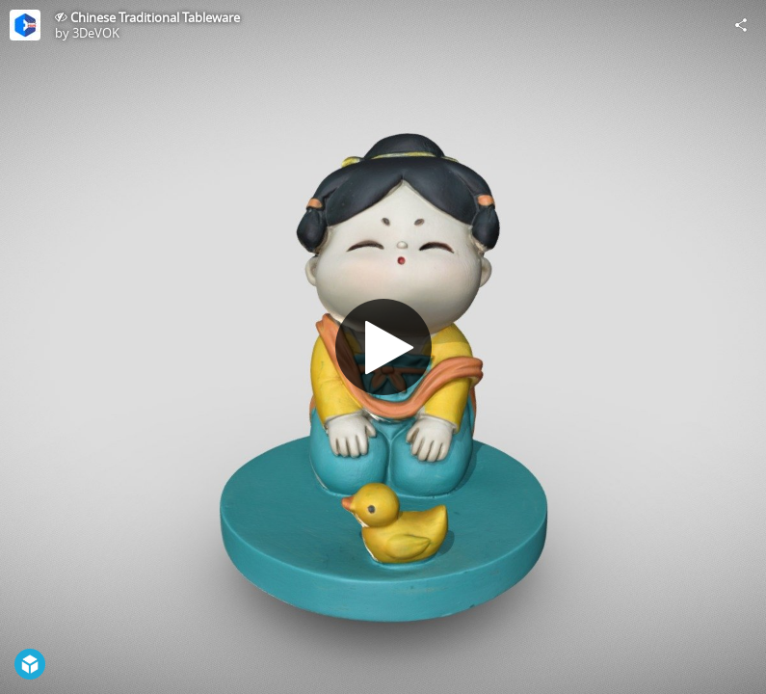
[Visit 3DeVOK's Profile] (25, 25)
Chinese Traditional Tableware (155, 17)
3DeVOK (95, 32)
